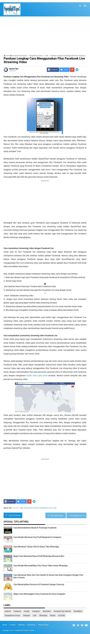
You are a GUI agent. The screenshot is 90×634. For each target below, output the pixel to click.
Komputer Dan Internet (31, 508)
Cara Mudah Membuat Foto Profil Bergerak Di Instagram (37, 537)
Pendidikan (78, 611)
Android (8, 611)
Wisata (52, 615)
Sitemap (21, 625)
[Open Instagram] (82, 625)
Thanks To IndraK (28, 630)
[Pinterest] (72, 70)
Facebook (17, 611)
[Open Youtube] (86, 625)
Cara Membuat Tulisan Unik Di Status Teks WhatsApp (36, 547)
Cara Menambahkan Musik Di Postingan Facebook (34, 528)
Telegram (26, 615)
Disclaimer (31, 625)
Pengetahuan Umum (46, 508)
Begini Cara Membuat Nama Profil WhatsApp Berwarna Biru (38, 556)
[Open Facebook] (73, 625)
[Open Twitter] (78, 625)
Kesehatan (47, 611)
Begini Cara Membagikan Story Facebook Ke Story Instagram (39, 594)
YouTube (61, 615)
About (4, 625)
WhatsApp (43, 615)
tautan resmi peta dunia (36, 375)
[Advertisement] (45, 35)
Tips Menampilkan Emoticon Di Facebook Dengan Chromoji (38, 584)
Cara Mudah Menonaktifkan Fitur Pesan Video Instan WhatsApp (40, 565)
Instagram (36, 611)
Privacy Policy (43, 625)
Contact (13, 625)
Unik (54, 508)
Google (26, 611)
